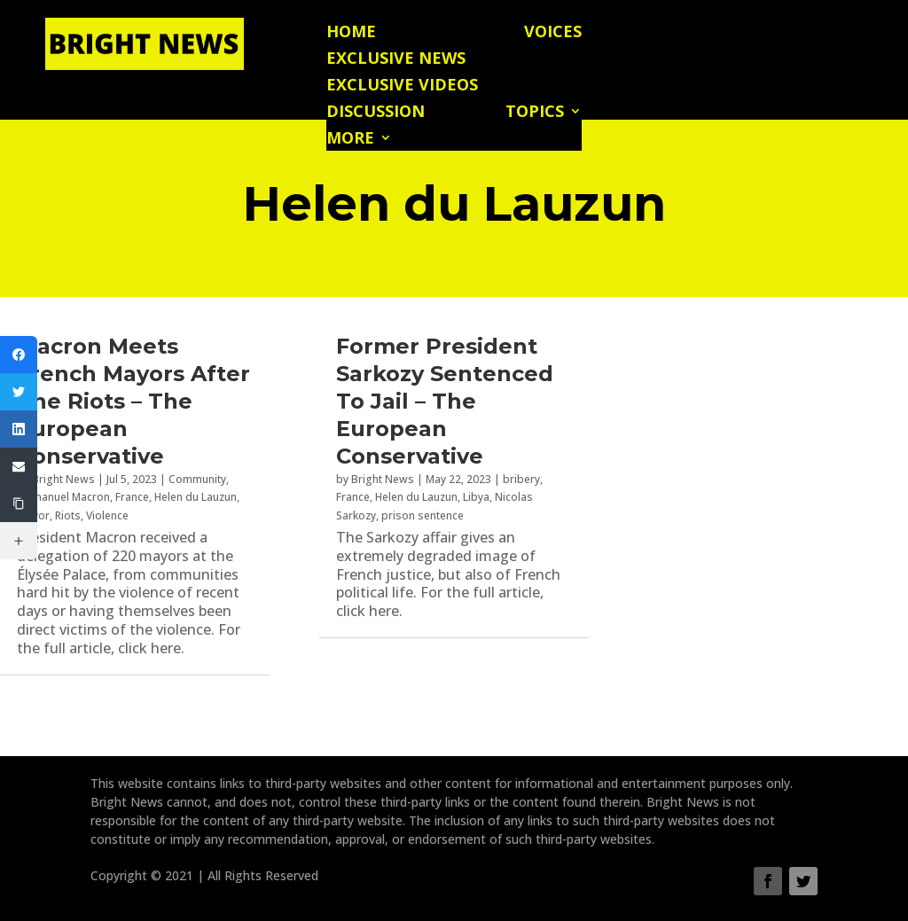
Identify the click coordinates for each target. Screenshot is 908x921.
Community (197, 479)
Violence (107, 515)
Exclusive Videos (402, 86)
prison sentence (422, 515)
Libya (476, 496)
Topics (534, 113)
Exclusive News (396, 59)
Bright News (63, 479)
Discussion (375, 113)
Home (351, 33)
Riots (68, 515)
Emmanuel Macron (63, 496)
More (350, 139)
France (132, 496)
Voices (553, 33)
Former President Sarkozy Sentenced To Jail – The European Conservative (444, 401)
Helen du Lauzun (195, 496)
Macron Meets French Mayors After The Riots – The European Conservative (133, 401)
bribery (521, 479)
